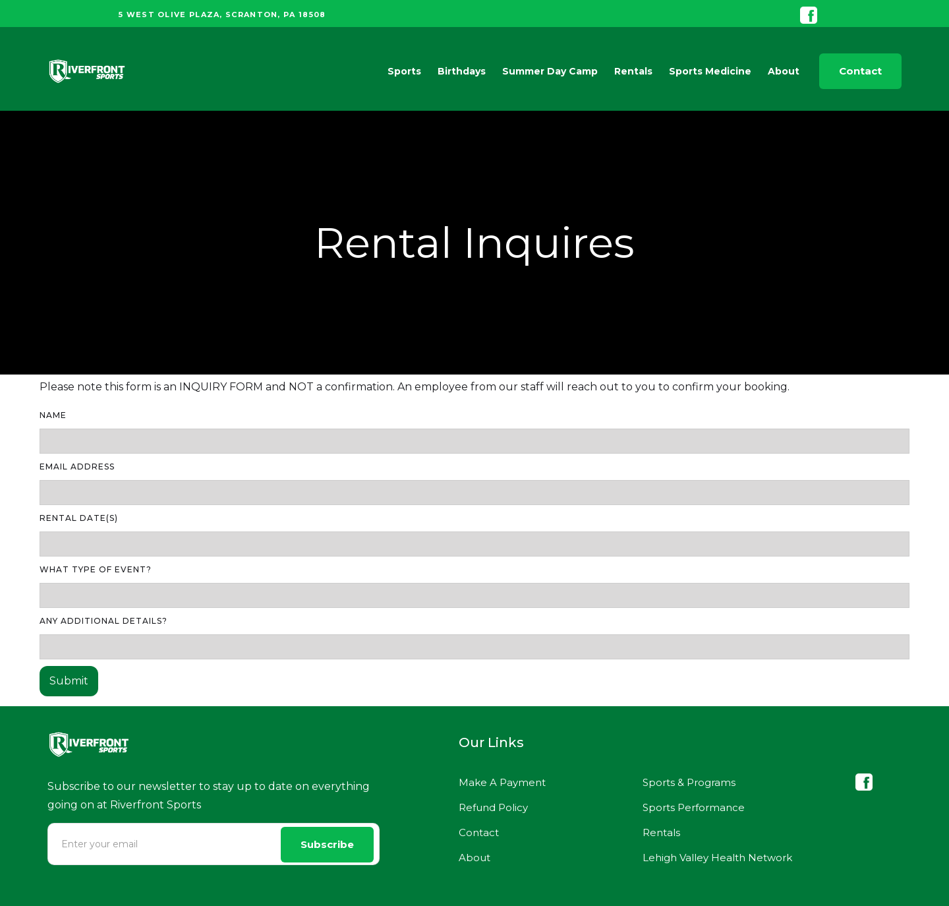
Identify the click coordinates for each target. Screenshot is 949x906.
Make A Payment (502, 782)
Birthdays (462, 71)
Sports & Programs (689, 782)
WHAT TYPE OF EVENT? (96, 569)
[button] (401, 71)
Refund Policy (493, 807)
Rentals (633, 71)
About (474, 857)
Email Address (77, 466)
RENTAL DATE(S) (79, 518)
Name (53, 415)
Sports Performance (694, 807)
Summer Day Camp (550, 71)
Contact (860, 71)
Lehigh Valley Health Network (717, 857)
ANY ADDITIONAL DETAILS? (103, 621)
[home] (87, 71)
